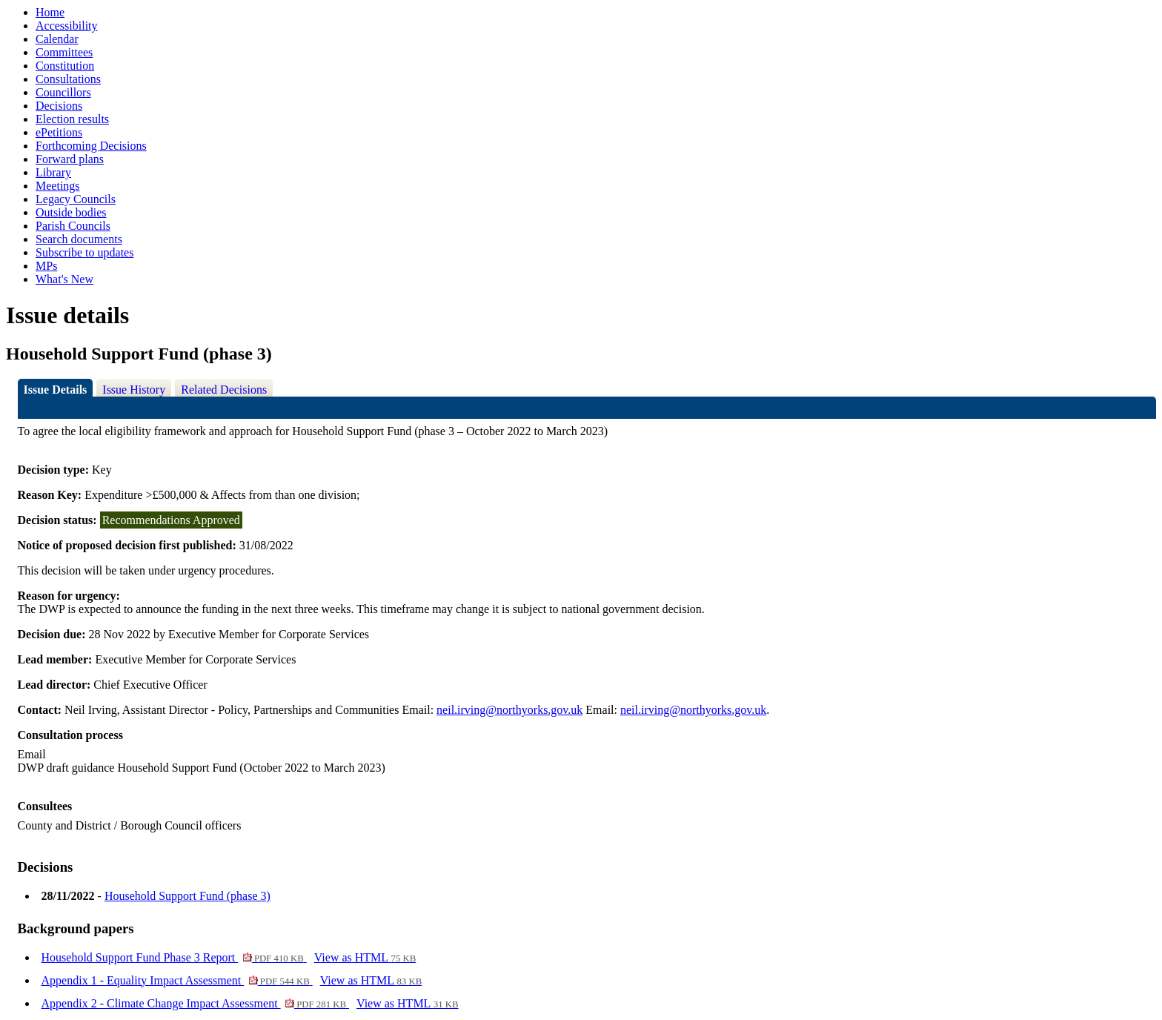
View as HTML (365, 957)
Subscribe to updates (84, 252)
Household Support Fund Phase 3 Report (174, 957)
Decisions (59, 105)
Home (50, 12)
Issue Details (55, 389)
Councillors (63, 92)
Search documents (79, 239)
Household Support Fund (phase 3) (187, 896)
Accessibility (67, 25)
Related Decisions (224, 389)
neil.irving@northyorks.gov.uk (509, 709)
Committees (64, 52)
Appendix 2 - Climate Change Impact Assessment (196, 1003)
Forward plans (70, 159)
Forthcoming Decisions (91, 145)
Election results (72, 119)
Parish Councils (73, 225)
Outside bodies (71, 212)
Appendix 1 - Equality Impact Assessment (177, 980)
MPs (46, 265)
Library (53, 172)
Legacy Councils (76, 199)
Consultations (68, 79)
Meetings (58, 185)
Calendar (57, 39)
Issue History (133, 389)
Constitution (65, 65)
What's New (64, 279)
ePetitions (59, 132)
